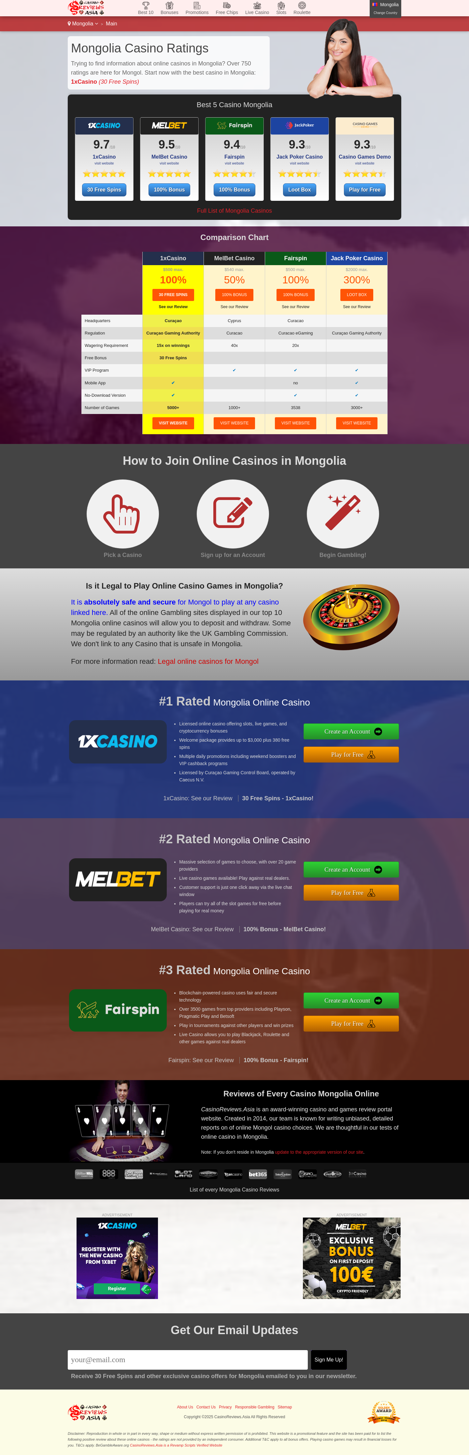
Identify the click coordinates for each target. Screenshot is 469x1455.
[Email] (188, 1360)
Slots (281, 12)
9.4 (232, 144)
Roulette (301, 12)
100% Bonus (169, 190)
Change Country (385, 13)
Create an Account (370, 734)
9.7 (101, 144)
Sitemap (284, 1407)
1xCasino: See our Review (197, 821)
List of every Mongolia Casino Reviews (234, 1189)
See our (173, 307)
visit (173, 423)
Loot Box (299, 190)
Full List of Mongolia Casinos (234, 210)
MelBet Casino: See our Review (192, 952)
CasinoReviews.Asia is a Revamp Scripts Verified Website (176, 1445)
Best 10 (145, 12)
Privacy (225, 1407)
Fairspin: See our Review (201, 1082)
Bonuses (169, 12)
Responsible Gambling (255, 1407)
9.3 (297, 144)
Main (111, 23)
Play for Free (365, 190)
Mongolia (83, 23)
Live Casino (257, 12)
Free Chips (227, 12)
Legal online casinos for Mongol (179, 651)
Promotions (197, 12)
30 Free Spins (104, 190)
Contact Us (206, 1407)
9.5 (167, 144)
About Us (185, 1407)
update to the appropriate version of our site (337, 1144)
